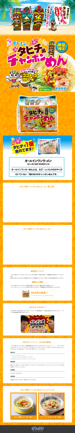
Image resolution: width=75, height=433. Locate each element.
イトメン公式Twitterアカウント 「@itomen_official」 (18, 356)
